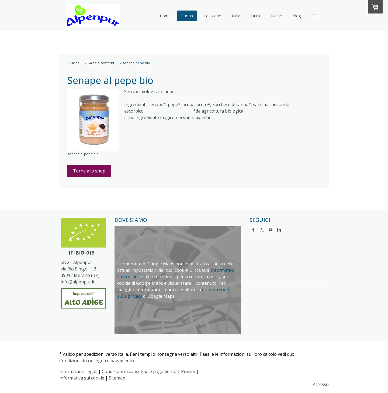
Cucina (187, 15)
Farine (276, 15)
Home (165, 15)
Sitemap (117, 378)
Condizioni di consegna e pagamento (96, 361)
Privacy (188, 371)
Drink (255, 15)
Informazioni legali (78, 371)
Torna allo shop (89, 171)
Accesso (321, 384)
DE (314, 15)
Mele (236, 15)
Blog (297, 15)
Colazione (212, 15)
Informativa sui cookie (81, 378)
